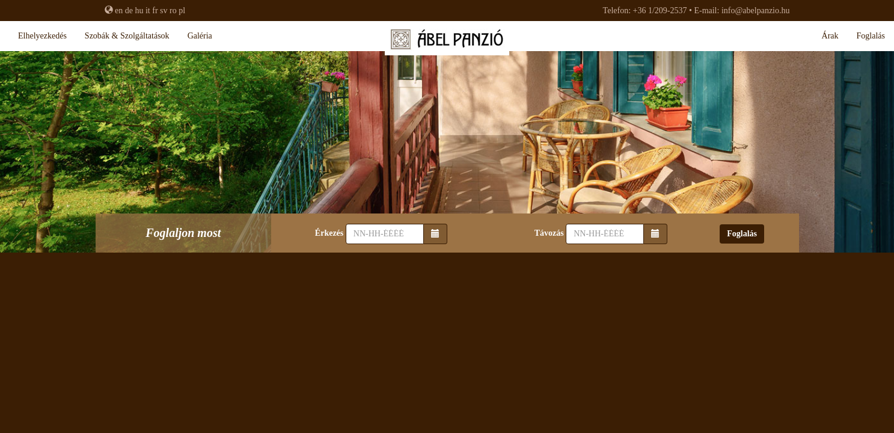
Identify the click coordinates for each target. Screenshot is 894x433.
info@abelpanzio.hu (755, 10)
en (119, 10)
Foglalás (871, 35)
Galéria (200, 35)
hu (139, 10)
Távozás (549, 233)
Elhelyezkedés (42, 35)
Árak (830, 35)
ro (173, 10)
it (147, 10)
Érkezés (329, 233)
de (129, 10)
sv (163, 10)
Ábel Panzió (447, 42)
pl (182, 10)
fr (155, 10)
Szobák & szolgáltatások (127, 35)
